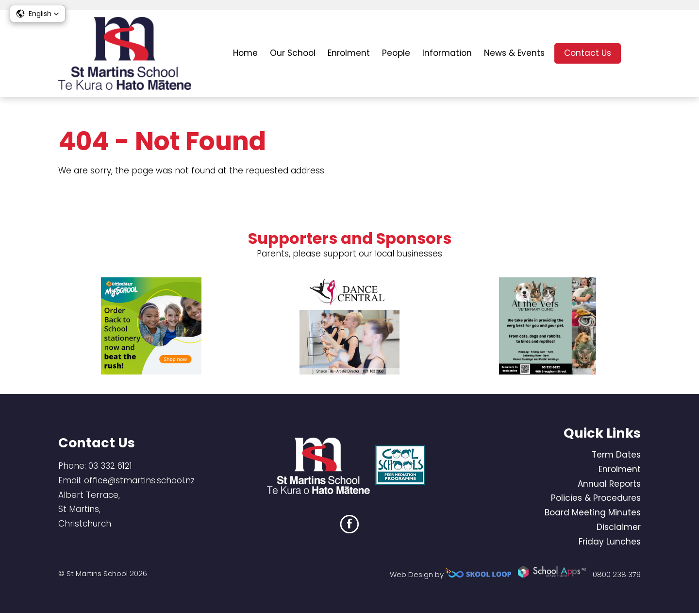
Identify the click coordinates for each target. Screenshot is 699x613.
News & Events (514, 53)
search (636, 54)
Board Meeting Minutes (593, 512)
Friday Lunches (610, 541)
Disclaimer (619, 527)
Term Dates (616, 454)
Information (447, 53)
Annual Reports (609, 484)
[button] (37, 13)
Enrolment (349, 53)
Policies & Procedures (596, 498)
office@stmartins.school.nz (139, 480)
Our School (293, 53)
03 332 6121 (110, 466)
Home (245, 53)
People (396, 53)
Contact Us (587, 53)
